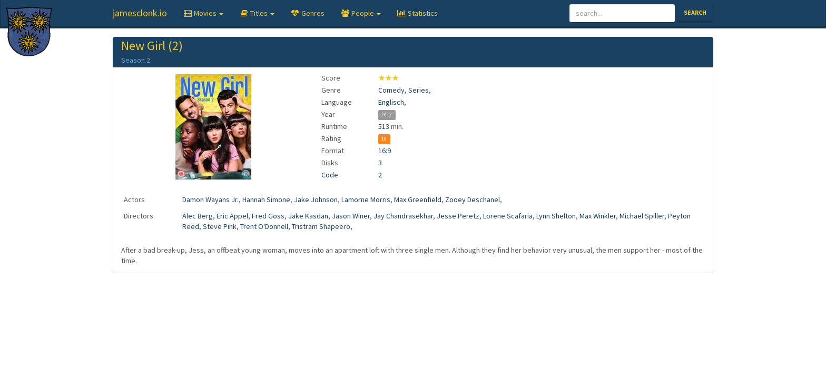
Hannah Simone (266, 199)
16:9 (384, 150)
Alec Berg (197, 216)
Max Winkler (597, 216)
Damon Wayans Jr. (210, 199)
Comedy (391, 90)
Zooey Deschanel (472, 199)
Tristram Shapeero (321, 226)
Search (695, 12)
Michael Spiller (642, 216)
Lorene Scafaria (508, 216)
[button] (203, 13)
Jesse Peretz (458, 216)
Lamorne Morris (365, 199)
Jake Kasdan (308, 216)
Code (329, 174)
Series (418, 90)
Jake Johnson (316, 199)
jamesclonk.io (140, 13)
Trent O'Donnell (264, 226)
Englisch (391, 102)
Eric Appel (232, 216)
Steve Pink (220, 226)
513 (383, 126)
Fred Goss (268, 216)
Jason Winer (351, 216)
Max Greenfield (417, 199)
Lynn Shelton (556, 216)
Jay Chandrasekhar (403, 216)
